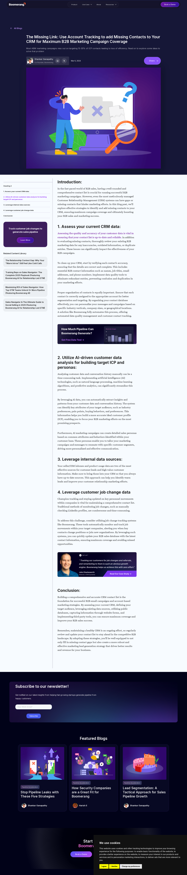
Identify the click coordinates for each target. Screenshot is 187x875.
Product (74, 4)
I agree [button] (104, 866)
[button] (86, 4)
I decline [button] (114, 866)
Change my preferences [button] (131, 866)
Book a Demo (81, 854)
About (98, 4)
